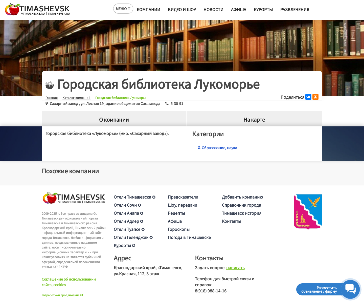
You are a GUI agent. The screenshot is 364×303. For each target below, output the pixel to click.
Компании (148, 9)
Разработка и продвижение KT (62, 295)
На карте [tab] (254, 119)
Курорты (263, 9)
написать (235, 267)
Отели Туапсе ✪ (129, 229)
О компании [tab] (114, 119)
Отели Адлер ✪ (128, 221)
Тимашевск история (241, 212)
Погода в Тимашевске (189, 237)
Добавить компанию (242, 196)
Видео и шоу (182, 9)
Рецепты (176, 212)
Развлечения (294, 9)
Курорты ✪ (124, 245)
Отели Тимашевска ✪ (134, 196)
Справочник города (241, 204)
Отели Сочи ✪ (127, 204)
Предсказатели (183, 196)
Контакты (231, 221)
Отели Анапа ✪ (128, 212)
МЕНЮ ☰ (123, 8)
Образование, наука (217, 147)
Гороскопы (179, 229)
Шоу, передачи (182, 204)
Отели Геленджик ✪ (133, 237)
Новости (213, 9)
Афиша (238, 9)
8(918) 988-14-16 (210, 291)
